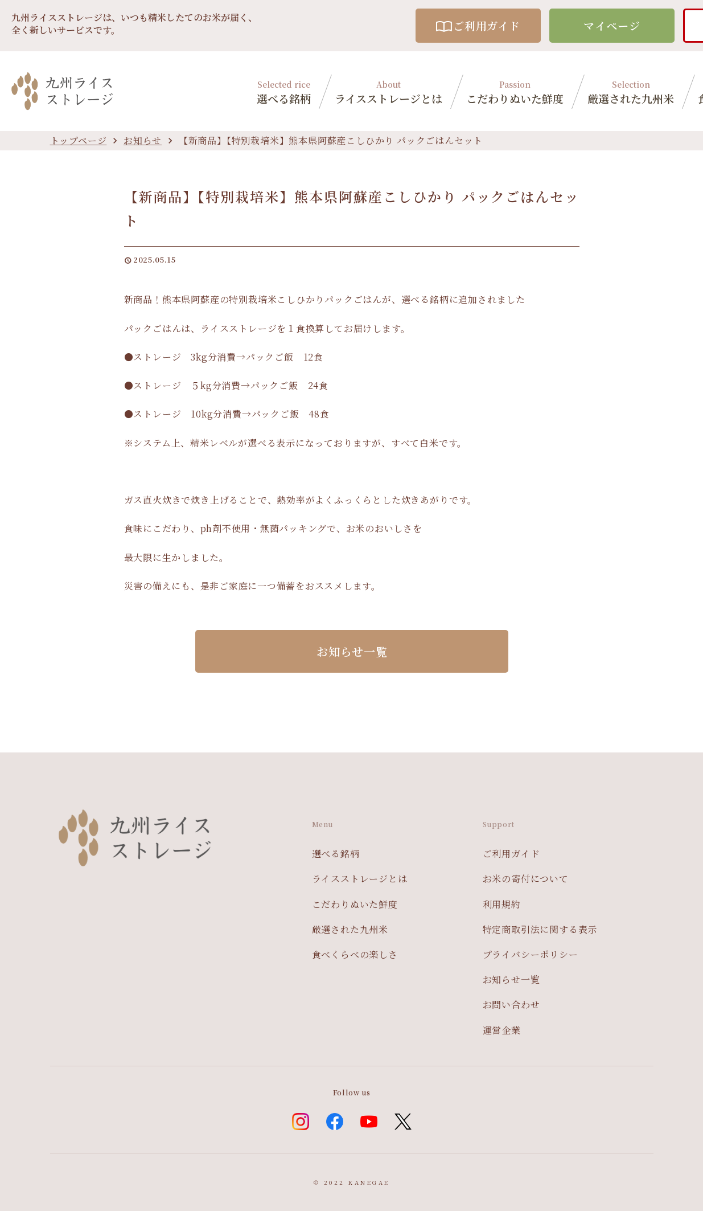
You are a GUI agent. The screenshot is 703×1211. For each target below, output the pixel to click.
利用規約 (502, 904)
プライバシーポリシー (530, 954)
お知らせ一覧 (511, 979)
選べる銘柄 (284, 91)
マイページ (611, 25)
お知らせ (143, 140)
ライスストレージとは (388, 91)
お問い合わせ (511, 1004)
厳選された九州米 (630, 91)
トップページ (78, 140)
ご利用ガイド (478, 25)
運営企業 (502, 1030)
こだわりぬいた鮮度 (515, 91)
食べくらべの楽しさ (355, 954)
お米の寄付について (526, 878)
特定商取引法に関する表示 (540, 929)
